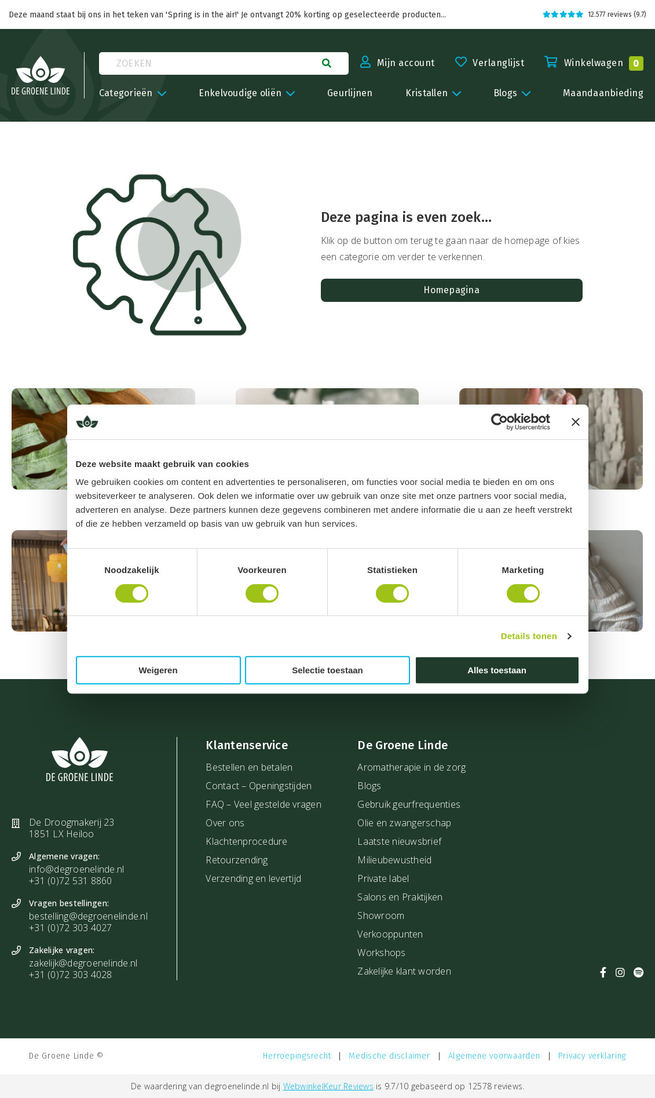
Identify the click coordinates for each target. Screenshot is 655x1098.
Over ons (225, 822)
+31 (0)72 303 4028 (70, 974)
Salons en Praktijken (399, 897)
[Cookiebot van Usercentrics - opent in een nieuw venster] (499, 422)
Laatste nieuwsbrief (399, 841)
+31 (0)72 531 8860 (70, 880)
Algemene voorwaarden (494, 1056)
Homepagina (451, 290)
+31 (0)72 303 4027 (70, 927)
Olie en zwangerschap (404, 822)
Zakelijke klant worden (404, 971)
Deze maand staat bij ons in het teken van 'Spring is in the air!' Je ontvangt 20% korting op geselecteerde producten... (227, 15)
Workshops (381, 952)
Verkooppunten (390, 934)
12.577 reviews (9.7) (594, 14)
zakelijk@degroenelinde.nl (83, 963)
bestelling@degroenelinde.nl (88, 916)
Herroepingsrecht (297, 1056)
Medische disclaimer (389, 1056)
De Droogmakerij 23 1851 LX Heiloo (72, 828)
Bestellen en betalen (249, 767)
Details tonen (529, 636)
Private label (383, 878)
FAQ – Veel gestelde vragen (263, 804)
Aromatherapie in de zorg (411, 767)
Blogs (369, 785)
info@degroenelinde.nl (76, 869)
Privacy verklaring (592, 1056)
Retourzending (237, 859)
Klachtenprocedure (246, 841)
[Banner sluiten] (576, 422)
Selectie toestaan (327, 670)
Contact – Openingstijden (259, 785)
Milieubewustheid (394, 859)
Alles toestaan (496, 670)
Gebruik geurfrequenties (408, 804)
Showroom (380, 915)
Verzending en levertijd (253, 878)
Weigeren (157, 670)
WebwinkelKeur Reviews (328, 1086)
